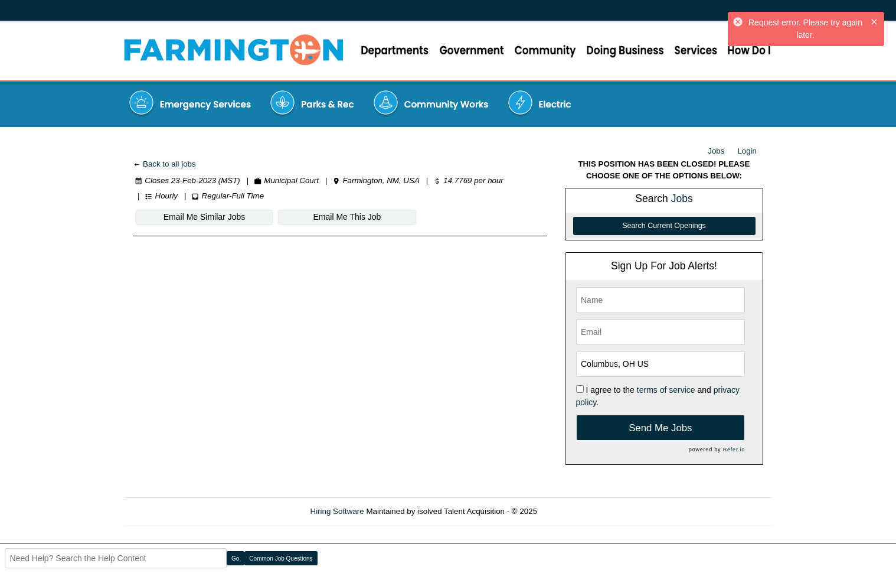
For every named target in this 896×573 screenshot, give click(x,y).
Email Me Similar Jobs (204, 217)
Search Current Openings (664, 226)
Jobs (716, 150)
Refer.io (734, 449)
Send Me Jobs (660, 428)
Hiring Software (337, 511)
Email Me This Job (347, 217)
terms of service (666, 390)
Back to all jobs (164, 163)
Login (747, 150)
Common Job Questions (280, 558)
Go (235, 558)
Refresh (572, 511)
